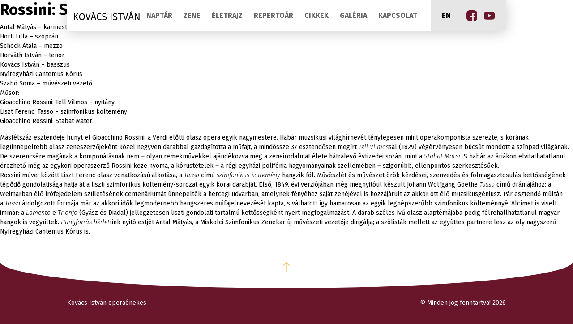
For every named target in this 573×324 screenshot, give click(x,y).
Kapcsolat (397, 15)
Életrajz (227, 15)
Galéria (353, 15)
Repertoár (273, 15)
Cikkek (316, 15)
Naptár (159, 15)
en (446, 15)
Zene (192, 15)
